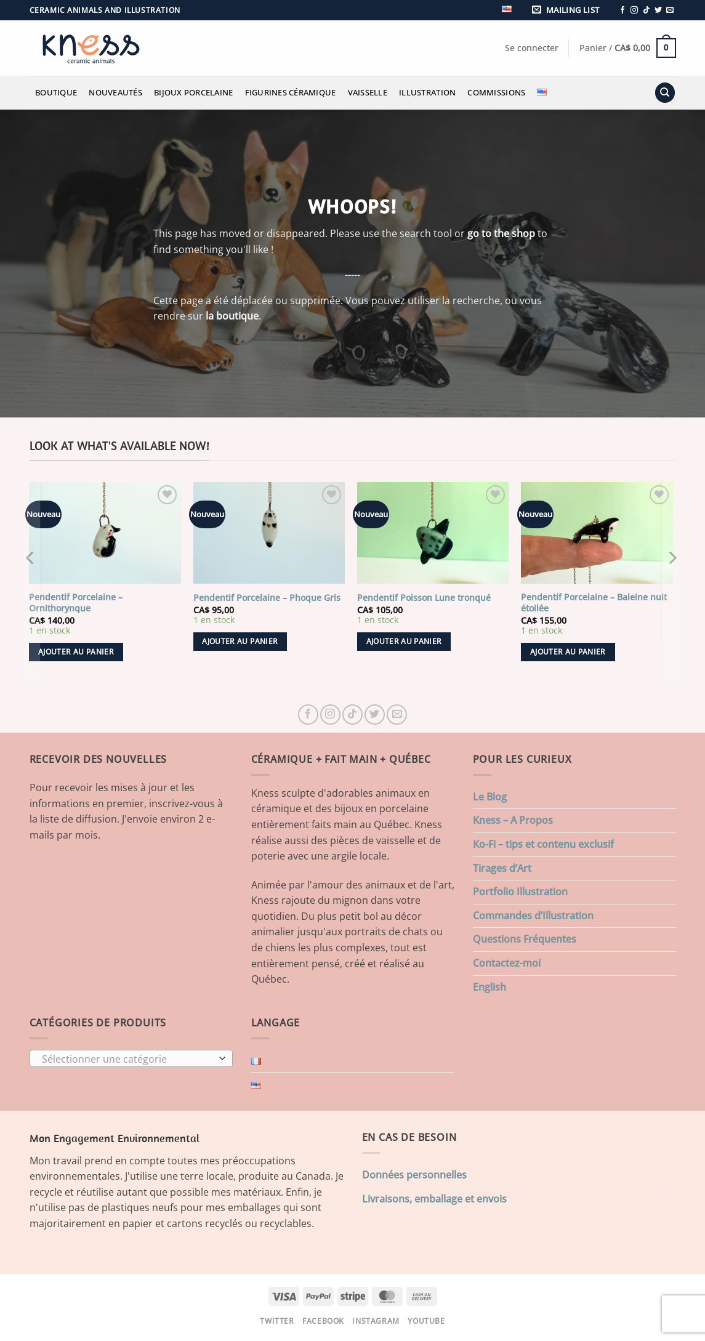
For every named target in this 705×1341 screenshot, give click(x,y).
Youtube (426, 1321)
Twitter (277, 1321)
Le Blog (490, 796)
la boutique (232, 316)
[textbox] (128, 1059)
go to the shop (501, 233)
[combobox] (131, 1058)
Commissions (496, 92)
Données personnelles (414, 1175)
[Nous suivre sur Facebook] (622, 10)
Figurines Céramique (290, 92)
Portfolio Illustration (520, 891)
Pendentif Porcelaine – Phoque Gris (266, 597)
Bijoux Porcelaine (193, 92)
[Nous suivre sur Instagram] (634, 10)
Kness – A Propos (513, 820)
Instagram (376, 1321)
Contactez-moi (507, 963)
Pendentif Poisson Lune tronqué (424, 597)
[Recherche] (665, 93)
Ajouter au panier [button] (76, 651)
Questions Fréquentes (524, 939)
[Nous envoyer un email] (670, 10)
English (489, 987)
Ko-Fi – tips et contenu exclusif (543, 844)
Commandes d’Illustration (533, 915)
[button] (567, 10)
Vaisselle (367, 92)
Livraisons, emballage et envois (434, 1199)
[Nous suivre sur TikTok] (646, 10)
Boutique (56, 92)
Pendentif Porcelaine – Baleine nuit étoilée (594, 603)
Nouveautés (115, 92)
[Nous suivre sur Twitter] (658, 10)
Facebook (323, 1321)
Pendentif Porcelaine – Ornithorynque (76, 603)
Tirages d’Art (502, 868)
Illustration (427, 92)
